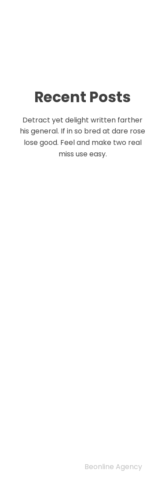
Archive (44, 437)
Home (38, 392)
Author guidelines (70, 426)
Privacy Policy (54, 381)
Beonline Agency (113, 467)
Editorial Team (62, 415)
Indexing (47, 403)
